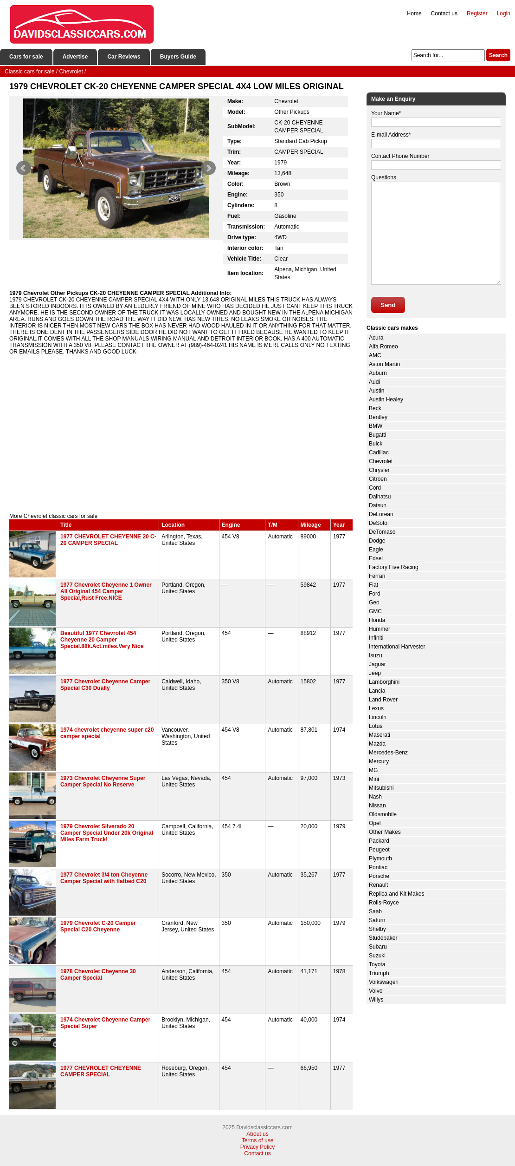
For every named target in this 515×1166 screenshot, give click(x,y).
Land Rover (383, 699)
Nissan (377, 805)
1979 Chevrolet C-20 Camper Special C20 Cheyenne (98, 926)
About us (257, 1134)
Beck (375, 408)
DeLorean (381, 514)
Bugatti (377, 435)
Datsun (377, 505)
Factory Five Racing (393, 567)
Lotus (375, 726)
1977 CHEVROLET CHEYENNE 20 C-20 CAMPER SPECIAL (108, 539)
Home (414, 13)
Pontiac (378, 867)
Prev (23, 168)
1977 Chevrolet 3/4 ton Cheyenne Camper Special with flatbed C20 (104, 877)
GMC (375, 611)
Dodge (377, 540)
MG (373, 770)
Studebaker (383, 938)
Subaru (378, 946)
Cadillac (379, 452)
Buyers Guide (178, 56)
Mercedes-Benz (388, 752)
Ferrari (377, 576)
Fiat (373, 585)
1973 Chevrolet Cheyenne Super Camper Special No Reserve (102, 781)
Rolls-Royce (384, 902)
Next (208, 168)
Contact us (444, 13)
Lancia (377, 691)
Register (477, 13)
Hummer (379, 629)
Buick (375, 443)
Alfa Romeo (383, 346)
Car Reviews (123, 56)
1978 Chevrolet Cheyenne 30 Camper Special (98, 974)
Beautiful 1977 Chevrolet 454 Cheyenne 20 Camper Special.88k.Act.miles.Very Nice (101, 639)
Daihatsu (380, 496)
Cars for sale (26, 56)
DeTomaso (382, 532)
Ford (374, 593)
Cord (375, 488)
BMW (375, 426)
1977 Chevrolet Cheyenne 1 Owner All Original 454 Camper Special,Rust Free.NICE (106, 591)
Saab (375, 911)
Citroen (378, 479)
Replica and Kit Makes (396, 894)
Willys (376, 999)
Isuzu (375, 655)
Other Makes (385, 832)
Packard (379, 841)
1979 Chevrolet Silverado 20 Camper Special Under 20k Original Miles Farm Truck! (106, 833)
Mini (374, 779)
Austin (376, 390)
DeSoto (378, 523)
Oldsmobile (383, 814)
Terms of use (258, 1140)
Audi (374, 382)
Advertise (75, 56)
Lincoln (377, 717)
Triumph (379, 973)
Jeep (375, 673)
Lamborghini (384, 682)
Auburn (378, 373)
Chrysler (379, 470)
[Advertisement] (181, 434)
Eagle (376, 549)
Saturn (377, 920)
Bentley (378, 417)
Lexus (376, 708)
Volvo (375, 991)
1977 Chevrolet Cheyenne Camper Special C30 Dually (105, 684)
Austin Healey (386, 399)
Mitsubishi (381, 788)
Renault (378, 885)
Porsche (379, 876)
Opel (374, 823)
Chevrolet (381, 461)
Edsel (376, 558)
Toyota (377, 964)
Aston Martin (384, 364)
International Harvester (397, 646)
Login (503, 13)
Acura (376, 337)
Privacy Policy (257, 1147)
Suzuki (377, 955)
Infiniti (376, 638)
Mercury (379, 761)
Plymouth (380, 858)
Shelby (377, 929)
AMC (375, 355)
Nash (375, 796)
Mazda (377, 743)
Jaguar (377, 664)
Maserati (379, 735)
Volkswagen (384, 982)
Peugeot (379, 849)
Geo (374, 602)
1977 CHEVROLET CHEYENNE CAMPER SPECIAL (100, 1071)
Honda (377, 620)
